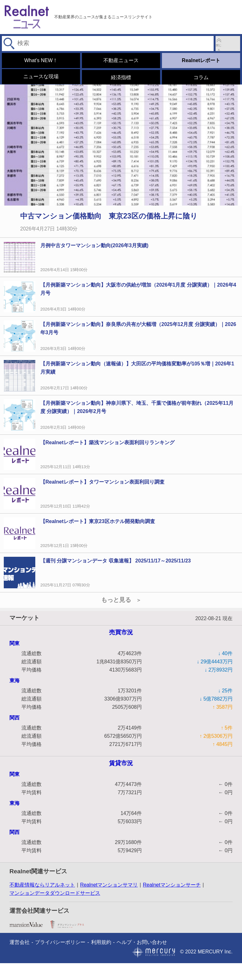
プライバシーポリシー (60, 945)
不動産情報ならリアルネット (42, 888)
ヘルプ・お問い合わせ (142, 945)
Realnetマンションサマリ (109, 888)
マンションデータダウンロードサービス (54, 896)
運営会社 (19, 945)
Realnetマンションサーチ (171, 888)
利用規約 (101, 945)
